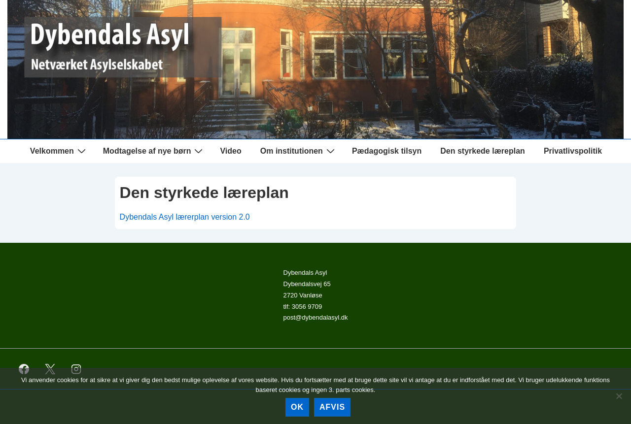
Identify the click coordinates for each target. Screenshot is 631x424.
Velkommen (59, 151)
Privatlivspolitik (573, 151)
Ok (297, 407)
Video (230, 151)
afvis (332, 407)
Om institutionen (298, 151)
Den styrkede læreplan (482, 151)
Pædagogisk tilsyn (386, 151)
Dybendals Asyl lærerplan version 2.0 (185, 217)
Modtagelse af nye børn (154, 151)
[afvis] (619, 396)
